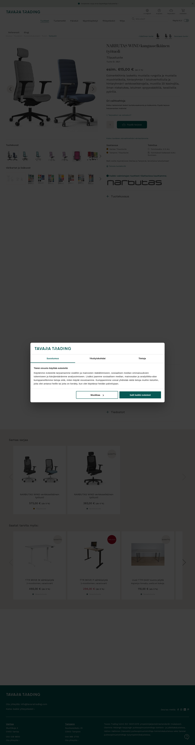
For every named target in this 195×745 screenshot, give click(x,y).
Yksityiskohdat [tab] (97, 358)
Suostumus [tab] (53, 358)
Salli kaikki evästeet (140, 395)
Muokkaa (97, 395)
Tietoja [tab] (142, 358)
